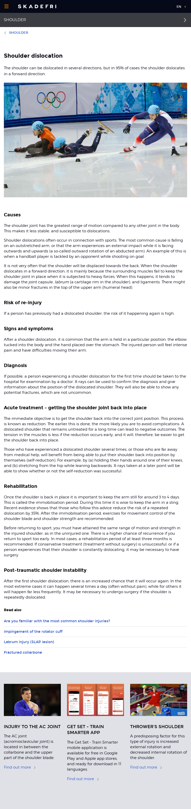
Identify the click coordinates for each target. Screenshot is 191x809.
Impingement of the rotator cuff (33, 631)
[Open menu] (6, 6)
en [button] (179, 6)
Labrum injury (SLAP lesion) (29, 642)
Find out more (20, 767)
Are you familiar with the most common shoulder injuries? (57, 621)
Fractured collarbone (23, 652)
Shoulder (15, 20)
